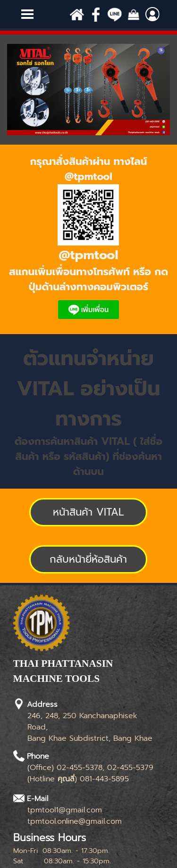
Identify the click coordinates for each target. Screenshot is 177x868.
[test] (88, 512)
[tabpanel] (88, 239)
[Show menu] (27, 14)
